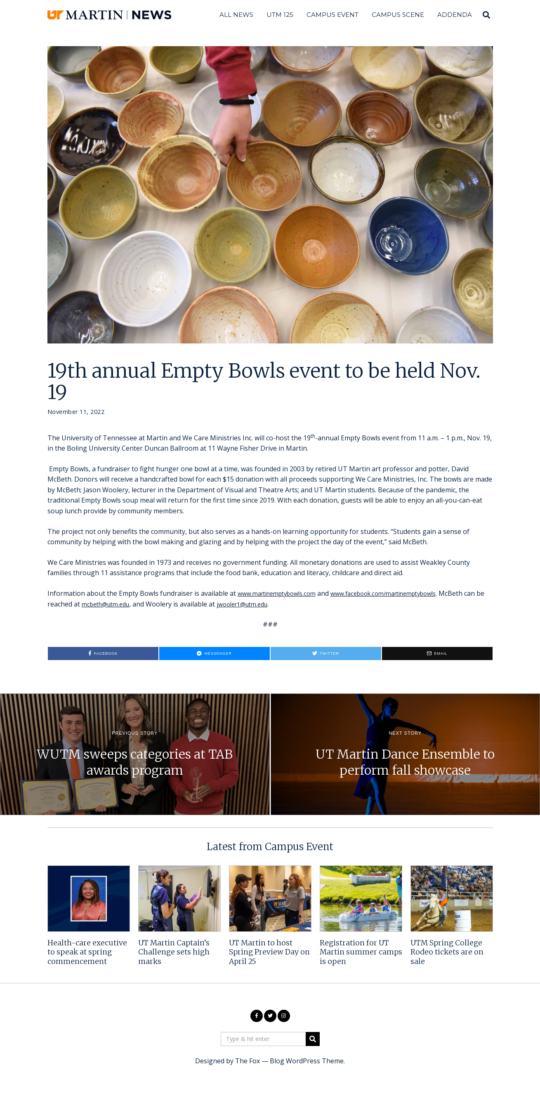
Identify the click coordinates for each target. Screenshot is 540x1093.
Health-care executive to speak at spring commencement (87, 952)
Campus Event (332, 15)
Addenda (454, 15)
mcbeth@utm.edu (131, 604)
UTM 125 (279, 15)
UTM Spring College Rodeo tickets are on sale (446, 952)
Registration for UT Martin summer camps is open (361, 952)
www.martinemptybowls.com (282, 593)
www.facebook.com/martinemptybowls (400, 593)
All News (236, 15)
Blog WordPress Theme (307, 1060)
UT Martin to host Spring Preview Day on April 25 (269, 952)
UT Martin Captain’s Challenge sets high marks (174, 952)
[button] (313, 1039)
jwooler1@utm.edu (274, 604)
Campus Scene (398, 15)
